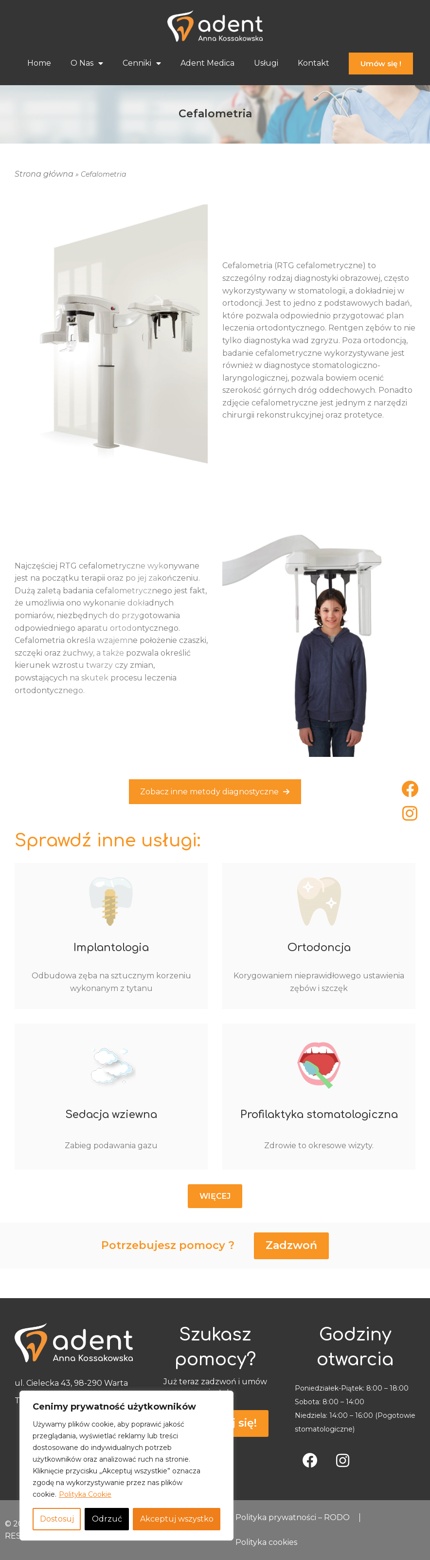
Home (39, 63)
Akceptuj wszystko (177, 1518)
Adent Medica (207, 63)
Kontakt (313, 63)
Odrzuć (107, 1518)
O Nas (87, 63)
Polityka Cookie (85, 1494)
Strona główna (44, 174)
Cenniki (142, 63)
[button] (215, 1196)
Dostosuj (57, 1518)
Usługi (266, 63)
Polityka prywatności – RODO (292, 1517)
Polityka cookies (266, 1542)
